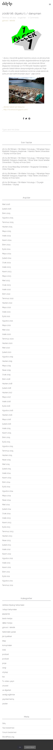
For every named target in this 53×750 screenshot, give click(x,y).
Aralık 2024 (6, 236)
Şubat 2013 (6, 545)
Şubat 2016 (6, 424)
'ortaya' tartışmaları (9, 609)
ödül (4, 650)
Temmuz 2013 (7, 531)
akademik (6, 614)
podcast (5, 654)
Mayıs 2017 (6, 397)
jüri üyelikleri (7, 636)
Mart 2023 (6, 280)
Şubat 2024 (6, 258)
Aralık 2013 (6, 518)
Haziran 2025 (7, 227)
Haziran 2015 (7, 455)
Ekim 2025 (6, 213)
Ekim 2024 (6, 245)
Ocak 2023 (6, 285)
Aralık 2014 (6, 473)
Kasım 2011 (6, 567)
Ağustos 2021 (7, 321)
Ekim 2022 (6, 294)
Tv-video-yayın (8, 681)
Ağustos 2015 (7, 446)
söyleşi (5, 672)
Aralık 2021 (6, 312)
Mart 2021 (6, 330)
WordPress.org (8, 737)
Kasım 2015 (6, 433)
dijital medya (7, 623)
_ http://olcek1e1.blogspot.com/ (15, 110)
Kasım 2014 (6, 478)
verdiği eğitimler (8, 695)
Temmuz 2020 (8, 339)
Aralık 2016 (6, 401)
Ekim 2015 (6, 437)
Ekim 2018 (6, 379)
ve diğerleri (6, 690)
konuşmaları (7, 645)
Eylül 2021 (6, 316)
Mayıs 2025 (6, 231)
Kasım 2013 (6, 522)
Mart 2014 (6, 505)
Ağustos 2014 (7, 491)
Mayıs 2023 (6, 276)
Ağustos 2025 (7, 218)
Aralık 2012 (6, 549)
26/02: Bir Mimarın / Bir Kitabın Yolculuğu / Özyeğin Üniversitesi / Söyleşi (23, 183)
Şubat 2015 (6, 469)
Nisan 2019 (6, 370)
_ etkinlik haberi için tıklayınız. (13, 107)
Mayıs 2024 (6, 254)
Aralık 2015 (6, 428)
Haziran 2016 (7, 415)
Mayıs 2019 (6, 366)
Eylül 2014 (6, 487)
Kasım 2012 (6, 554)
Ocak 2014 (6, 513)
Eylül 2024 (6, 249)
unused (5, 686)
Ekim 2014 (6, 482)
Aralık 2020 (6, 334)
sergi (4, 668)
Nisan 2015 (6, 460)
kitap (4, 641)
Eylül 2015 (6, 442)
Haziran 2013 (7, 536)
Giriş (4, 723)
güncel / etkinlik (8, 21)
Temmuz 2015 (7, 451)
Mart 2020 (6, 348)
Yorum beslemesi (9, 732)
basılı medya (7, 618)
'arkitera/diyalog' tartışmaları (13, 605)
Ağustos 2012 (7, 558)
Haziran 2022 (7, 303)
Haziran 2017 (7, 393)
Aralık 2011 (6, 563)
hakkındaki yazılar (9, 632)
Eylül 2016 (6, 406)
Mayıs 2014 (6, 496)
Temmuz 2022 (7, 298)
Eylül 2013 (6, 527)
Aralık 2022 (6, 289)
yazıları (5, 704)
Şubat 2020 (6, 352)
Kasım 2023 (6, 272)
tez (3, 677)
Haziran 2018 (7, 384)
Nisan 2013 (6, 540)
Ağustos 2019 (7, 357)
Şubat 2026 (6, 209)
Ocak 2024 (6, 263)
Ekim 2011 (6, 572)
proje (4, 663)
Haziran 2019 (7, 361)
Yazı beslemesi (8, 728)
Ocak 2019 (6, 375)
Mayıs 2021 (6, 325)
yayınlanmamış (8, 699)
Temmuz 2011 (7, 585)
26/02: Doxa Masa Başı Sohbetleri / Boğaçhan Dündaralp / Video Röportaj (25, 168)
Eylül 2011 (6, 576)
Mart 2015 (6, 464)
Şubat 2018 (6, 388)
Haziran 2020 (7, 343)
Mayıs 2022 (6, 307)
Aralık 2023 (6, 267)
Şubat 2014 (6, 509)
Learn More (30, 747)
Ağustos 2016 (7, 410)
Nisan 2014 (6, 500)
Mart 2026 (6, 204)
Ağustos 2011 (7, 581)
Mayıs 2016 (6, 419)
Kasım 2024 (6, 240)
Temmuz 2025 (8, 222)
